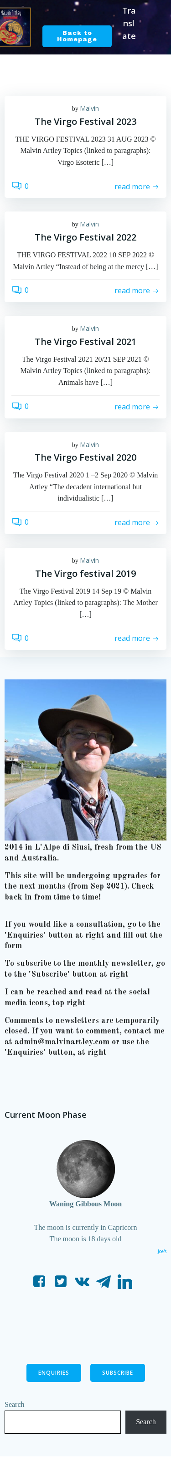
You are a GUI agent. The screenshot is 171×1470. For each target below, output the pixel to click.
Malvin (89, 108)
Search (15, 1404)
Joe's (162, 1251)
